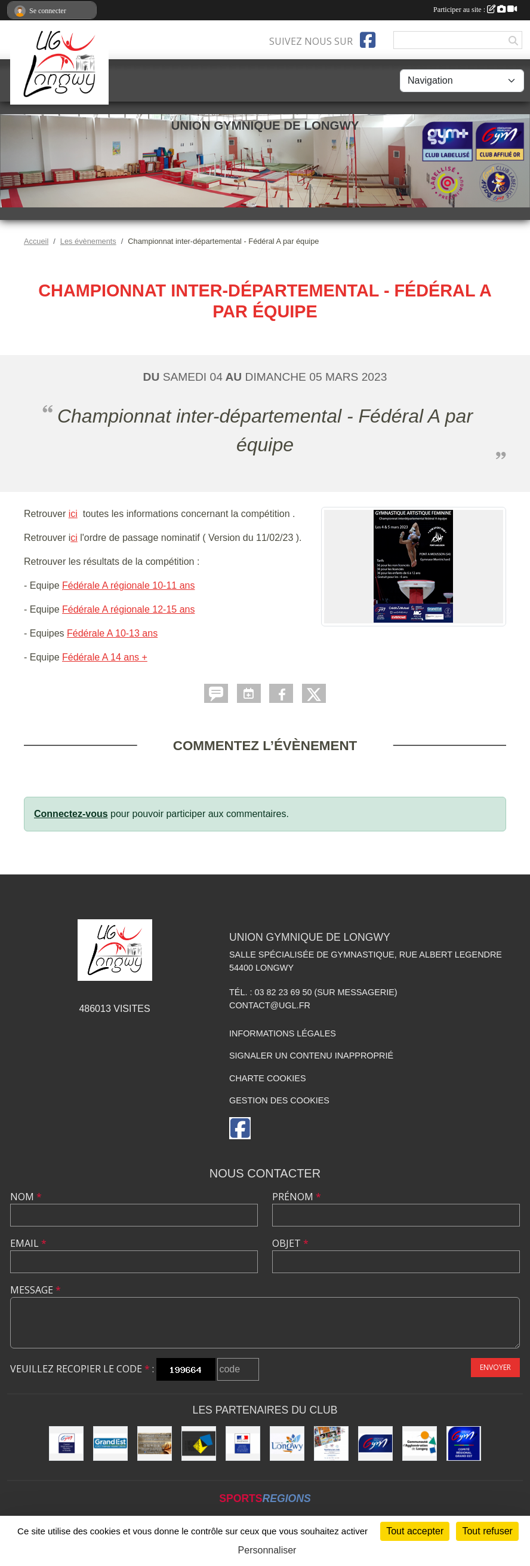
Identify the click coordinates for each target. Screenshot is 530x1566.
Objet (290, 1243)
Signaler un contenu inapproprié (311, 1055)
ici (73, 514)
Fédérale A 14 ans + (104, 657)
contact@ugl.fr (269, 1005)
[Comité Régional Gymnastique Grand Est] (463, 1443)
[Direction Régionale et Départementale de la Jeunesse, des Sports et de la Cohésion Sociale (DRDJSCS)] (243, 1443)
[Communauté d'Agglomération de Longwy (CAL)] (419, 1443)
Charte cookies (267, 1078)
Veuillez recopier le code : (82, 1368)
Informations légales (282, 1033)
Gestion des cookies (279, 1100)
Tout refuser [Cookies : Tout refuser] (487, 1531)
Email (28, 1243)
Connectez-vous (71, 814)
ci (74, 538)
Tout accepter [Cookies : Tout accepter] (414, 1531)
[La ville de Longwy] (287, 1443)
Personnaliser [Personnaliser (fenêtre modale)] (267, 1550)
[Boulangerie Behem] (154, 1443)
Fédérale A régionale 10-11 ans (128, 585)
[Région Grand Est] (110, 1443)
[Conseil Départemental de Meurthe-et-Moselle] (198, 1443)
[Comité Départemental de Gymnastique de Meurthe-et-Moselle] (66, 1443)
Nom (26, 1196)
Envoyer (495, 1367)
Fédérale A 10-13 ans (112, 633)
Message (35, 1289)
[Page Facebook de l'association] (367, 40)
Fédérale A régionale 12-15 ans (128, 609)
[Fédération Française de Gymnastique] (375, 1443)
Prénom (296, 1196)
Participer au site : (475, 9)
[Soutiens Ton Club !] (331, 1443)
